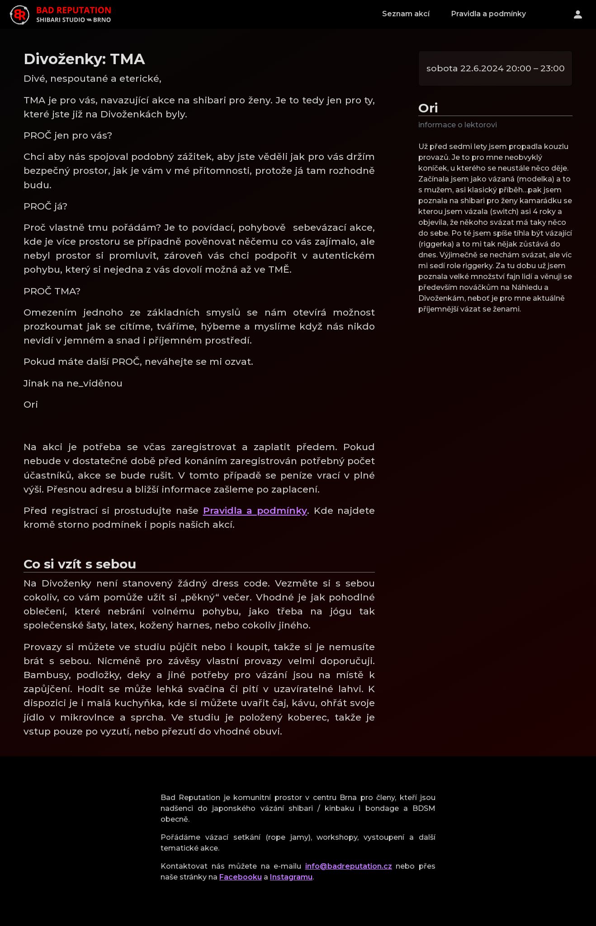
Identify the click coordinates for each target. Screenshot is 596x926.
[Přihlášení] (578, 14)
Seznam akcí (406, 13)
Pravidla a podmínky (488, 13)
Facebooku (240, 877)
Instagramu (291, 877)
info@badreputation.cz (348, 866)
